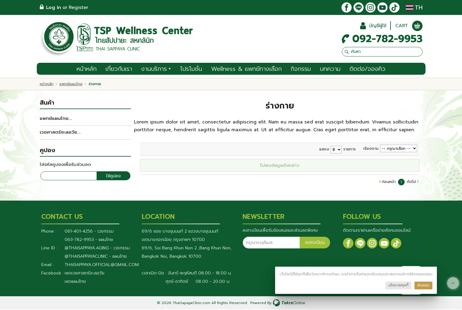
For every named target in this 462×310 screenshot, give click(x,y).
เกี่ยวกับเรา (119, 69)
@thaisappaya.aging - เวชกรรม (97, 248)
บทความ (330, 69)
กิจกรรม (301, 69)
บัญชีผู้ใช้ (377, 26)
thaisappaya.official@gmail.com (102, 265)
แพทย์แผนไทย (71, 84)
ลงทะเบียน (315, 243)
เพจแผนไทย (75, 282)
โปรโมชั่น (191, 69)
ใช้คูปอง (113, 176)
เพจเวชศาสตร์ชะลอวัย (84, 274)
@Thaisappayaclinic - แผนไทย (96, 257)
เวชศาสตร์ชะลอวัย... (60, 132)
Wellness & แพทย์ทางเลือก (246, 69)
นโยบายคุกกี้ (398, 285)
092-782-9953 (387, 39)
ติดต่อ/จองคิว (367, 69)
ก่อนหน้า (389, 182)
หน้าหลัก (87, 69)
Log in (53, 7)
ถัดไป (411, 182)
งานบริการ (156, 69)
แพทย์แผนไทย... (56, 119)
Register (78, 7)
